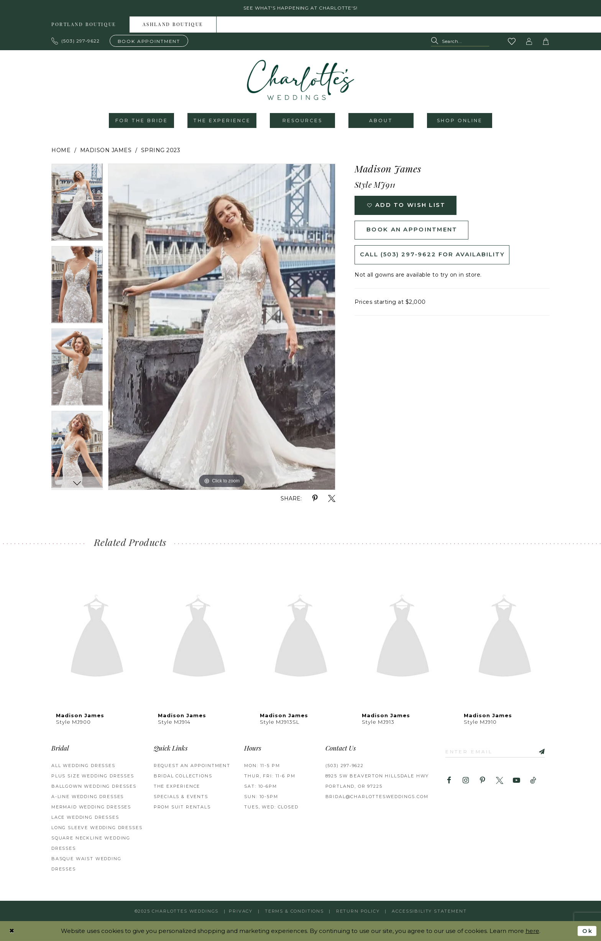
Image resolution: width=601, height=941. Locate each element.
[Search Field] (460, 41)
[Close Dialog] (12, 931)
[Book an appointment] (149, 41)
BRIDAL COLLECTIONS (183, 776)
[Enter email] (495, 751)
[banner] (300, 80)
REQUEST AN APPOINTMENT (192, 766)
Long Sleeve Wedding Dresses (96, 828)
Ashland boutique (173, 25)
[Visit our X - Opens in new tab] (499, 781)
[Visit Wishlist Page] (512, 41)
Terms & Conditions (294, 911)
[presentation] (97, 638)
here (532, 930)
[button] (529, 41)
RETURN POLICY (358, 911)
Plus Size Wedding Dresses (92, 776)
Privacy (241, 911)
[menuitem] (84, 24)
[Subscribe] (539, 751)
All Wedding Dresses (83, 766)
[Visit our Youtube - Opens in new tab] (516, 781)
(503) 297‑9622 (344, 766)
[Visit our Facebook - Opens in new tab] (449, 781)
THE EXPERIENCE (177, 786)
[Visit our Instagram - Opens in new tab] (466, 781)
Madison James (106, 150)
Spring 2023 (161, 150)
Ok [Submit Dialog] (587, 930)
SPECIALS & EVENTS (181, 797)
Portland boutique (83, 25)
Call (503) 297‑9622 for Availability (432, 255)
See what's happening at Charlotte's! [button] (300, 8)
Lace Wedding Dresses (85, 817)
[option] (77, 205)
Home (61, 150)
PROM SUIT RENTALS (182, 807)
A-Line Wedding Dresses (87, 797)
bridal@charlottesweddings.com (377, 797)
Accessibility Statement (429, 911)
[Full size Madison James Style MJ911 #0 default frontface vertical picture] (221, 327)
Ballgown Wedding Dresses (93, 786)
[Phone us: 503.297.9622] (76, 41)
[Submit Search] (436, 41)
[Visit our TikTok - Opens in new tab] (533, 781)
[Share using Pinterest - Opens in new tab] (315, 499)
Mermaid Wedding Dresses (91, 807)
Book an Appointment (412, 230)
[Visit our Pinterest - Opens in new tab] (482, 781)
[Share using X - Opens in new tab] (331, 499)
